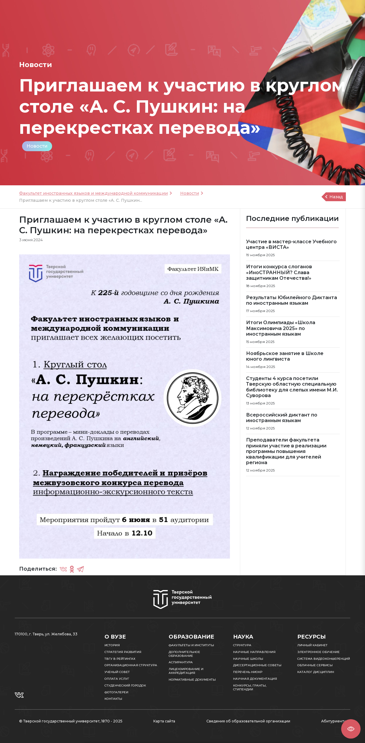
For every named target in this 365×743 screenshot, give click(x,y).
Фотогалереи (116, 692)
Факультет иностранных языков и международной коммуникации (93, 193)
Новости (37, 146)
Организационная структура (130, 665)
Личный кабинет (312, 645)
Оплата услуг (116, 679)
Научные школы (248, 659)
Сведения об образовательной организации (248, 721)
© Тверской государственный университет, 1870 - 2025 (70, 721)
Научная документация (255, 679)
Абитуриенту (333, 721)
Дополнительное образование (184, 654)
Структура (242, 645)
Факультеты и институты (191, 645)
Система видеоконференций (323, 659)
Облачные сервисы (315, 665)
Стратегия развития (122, 652)
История (112, 645)
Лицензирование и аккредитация (186, 671)
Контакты (113, 699)
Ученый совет (117, 672)
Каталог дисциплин (315, 672)
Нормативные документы (192, 680)
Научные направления (254, 652)
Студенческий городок (125, 685)
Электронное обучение (318, 652)
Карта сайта (164, 721)
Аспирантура (181, 662)
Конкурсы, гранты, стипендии (249, 687)
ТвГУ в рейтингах (119, 659)
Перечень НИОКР (247, 672)
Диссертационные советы (257, 665)
